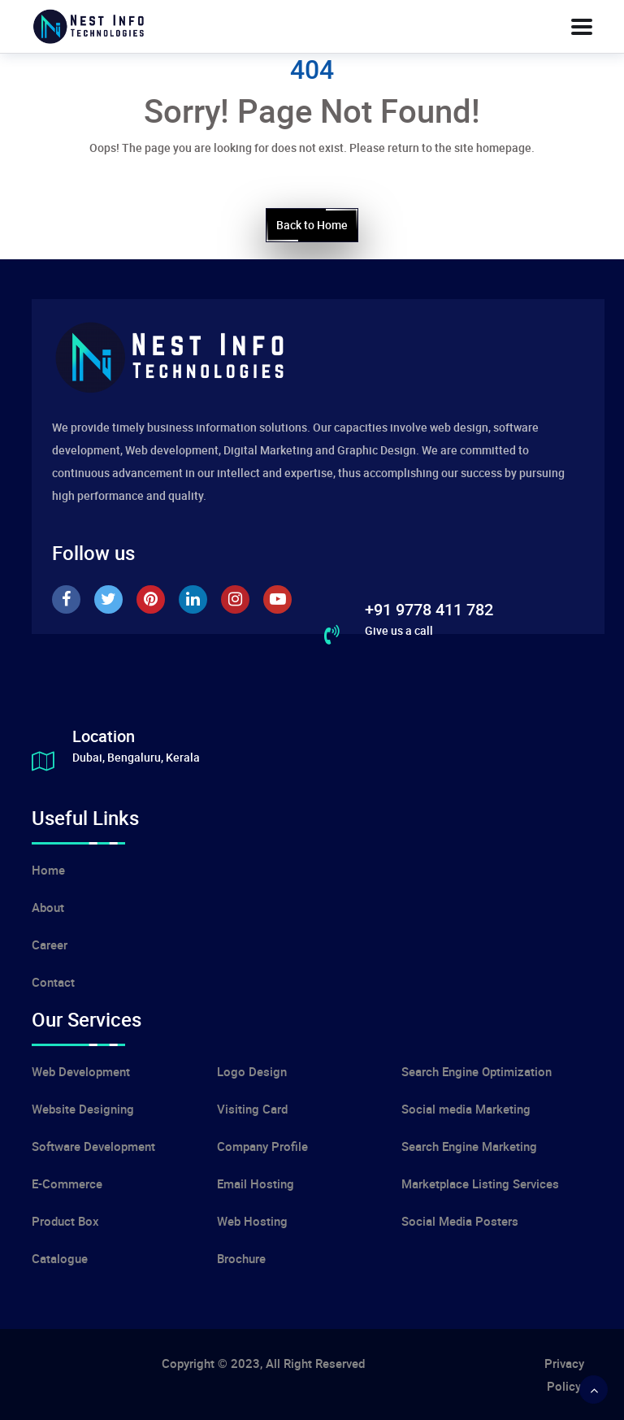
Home (48, 870)
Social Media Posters (459, 1221)
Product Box (65, 1221)
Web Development (81, 1071)
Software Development (93, 1146)
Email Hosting (255, 1183)
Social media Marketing (466, 1109)
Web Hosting (252, 1221)
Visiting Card (252, 1109)
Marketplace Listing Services (480, 1183)
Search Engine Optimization (476, 1071)
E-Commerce (67, 1183)
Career (49, 944)
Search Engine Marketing (469, 1146)
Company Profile (262, 1146)
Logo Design (252, 1071)
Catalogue (60, 1258)
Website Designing (83, 1109)
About (48, 907)
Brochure (241, 1258)
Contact (53, 982)
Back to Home (312, 225)
